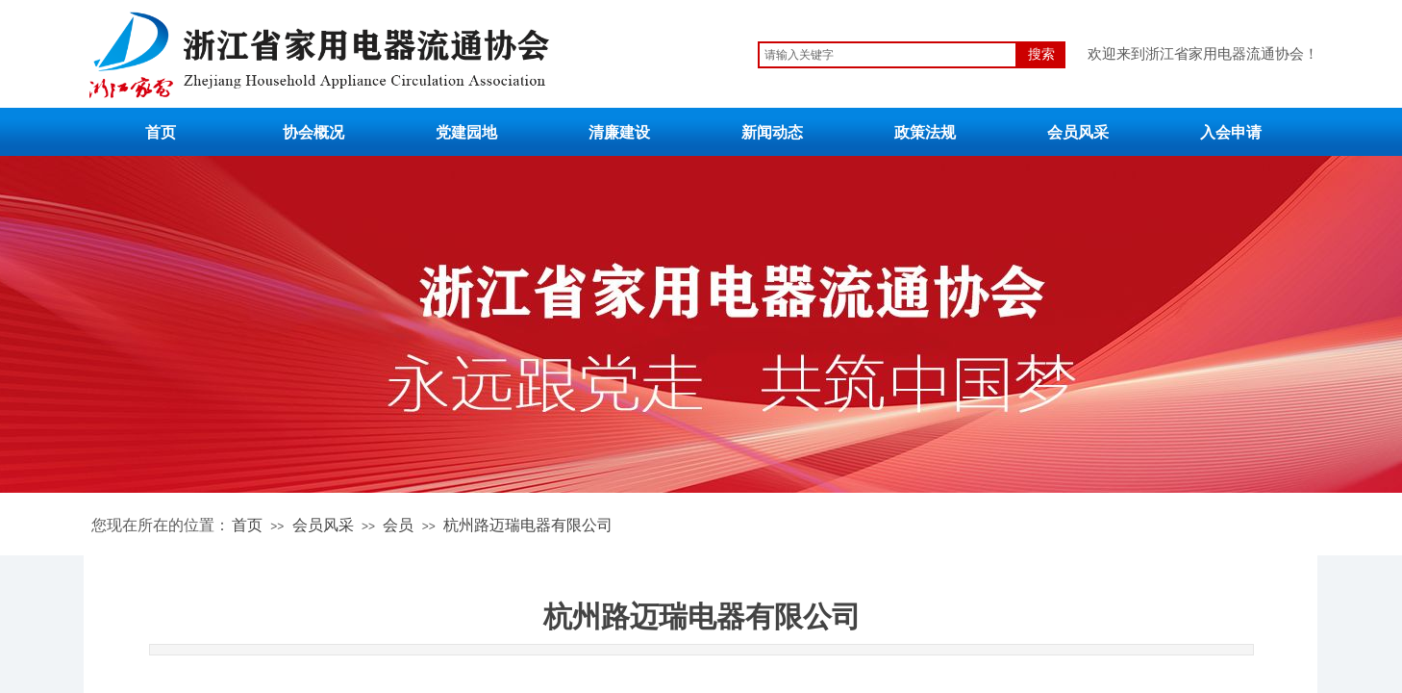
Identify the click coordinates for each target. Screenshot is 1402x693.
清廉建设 (619, 132)
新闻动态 (772, 132)
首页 (160, 132)
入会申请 (1231, 132)
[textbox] (887, 54)
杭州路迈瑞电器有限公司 (528, 525)
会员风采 (1078, 132)
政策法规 (925, 132)
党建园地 (466, 132)
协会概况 (313, 132)
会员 (398, 525)
